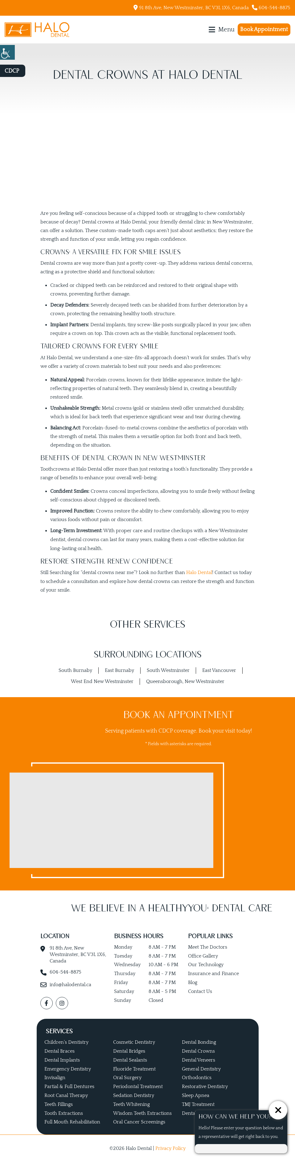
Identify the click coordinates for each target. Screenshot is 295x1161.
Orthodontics (196, 1076)
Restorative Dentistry (205, 1085)
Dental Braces (59, 1050)
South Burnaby (75, 670)
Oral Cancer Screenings (139, 1121)
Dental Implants (62, 1059)
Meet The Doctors (207, 946)
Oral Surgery (127, 1076)
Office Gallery (203, 955)
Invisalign (54, 1076)
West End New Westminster (102, 680)
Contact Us (200, 990)
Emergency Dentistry (67, 1068)
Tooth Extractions (63, 1112)
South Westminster (168, 670)
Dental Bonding (199, 1041)
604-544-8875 (271, 7)
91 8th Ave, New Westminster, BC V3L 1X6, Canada (191, 7)
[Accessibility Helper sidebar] (7, 52)
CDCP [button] (12, 71)
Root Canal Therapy (66, 1094)
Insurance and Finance (213, 973)
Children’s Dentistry (66, 1041)
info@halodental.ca (70, 983)
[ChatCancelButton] (278, 1110)
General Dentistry (201, 1068)
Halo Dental (199, 572)
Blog (192, 981)
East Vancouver (219, 670)
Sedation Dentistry (133, 1094)
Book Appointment (264, 29)
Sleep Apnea (195, 1094)
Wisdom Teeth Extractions (142, 1112)
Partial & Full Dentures (69, 1085)
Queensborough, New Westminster (185, 680)
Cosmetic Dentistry (134, 1041)
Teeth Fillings (58, 1103)
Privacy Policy (170, 1147)
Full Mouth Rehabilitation (72, 1121)
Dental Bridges (129, 1050)
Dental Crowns (198, 1050)
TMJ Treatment (198, 1103)
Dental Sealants (130, 1059)
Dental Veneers (198, 1059)
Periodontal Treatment (138, 1085)
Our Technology (205, 964)
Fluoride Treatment (134, 1068)
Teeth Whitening (131, 1103)
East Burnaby (119, 670)
